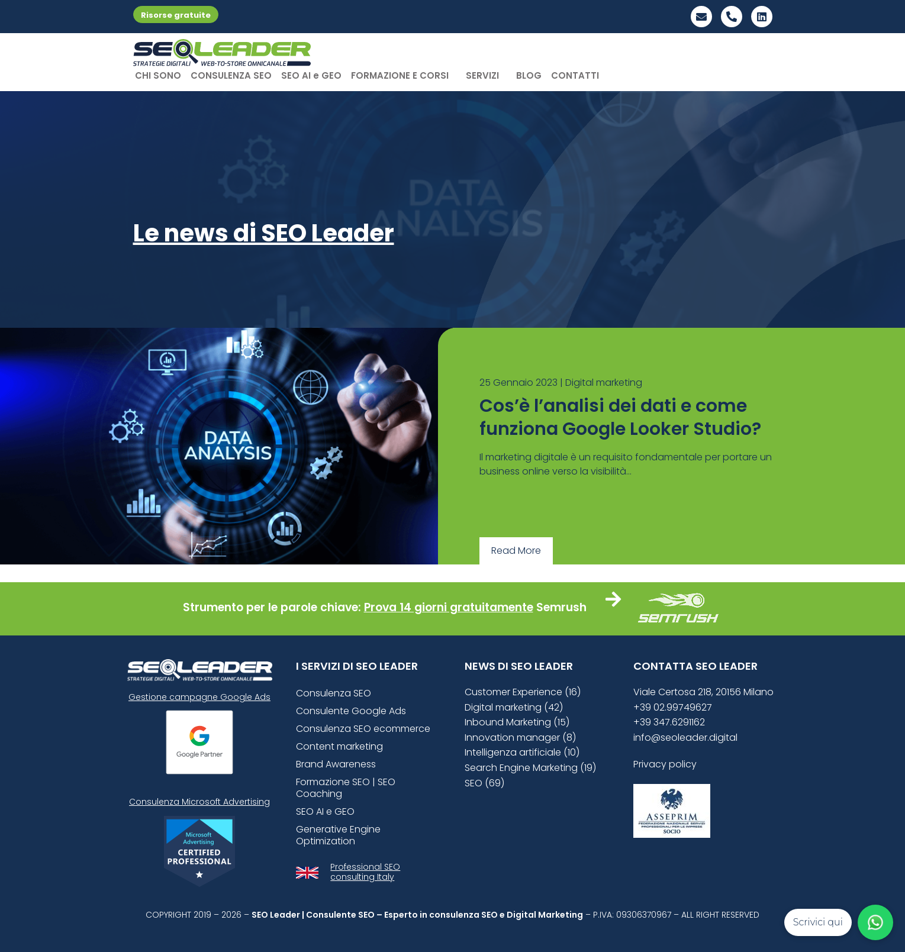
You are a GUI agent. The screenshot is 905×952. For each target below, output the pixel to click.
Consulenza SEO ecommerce (363, 728)
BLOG (529, 75)
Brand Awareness (336, 764)
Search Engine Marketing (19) (530, 767)
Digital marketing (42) (514, 707)
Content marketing (339, 746)
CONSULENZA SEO (231, 75)
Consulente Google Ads (351, 711)
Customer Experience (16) (523, 692)
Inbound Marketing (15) (517, 722)
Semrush (561, 607)
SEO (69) (484, 783)
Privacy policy (665, 764)
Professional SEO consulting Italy (365, 872)
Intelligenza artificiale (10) (522, 752)
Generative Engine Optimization (338, 835)
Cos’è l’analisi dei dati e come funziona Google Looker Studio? (620, 417)
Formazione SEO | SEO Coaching (345, 788)
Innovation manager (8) (520, 737)
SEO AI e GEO (311, 75)
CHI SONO (158, 75)
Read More (516, 550)
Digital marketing (603, 382)
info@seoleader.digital (685, 737)
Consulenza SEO (333, 693)
